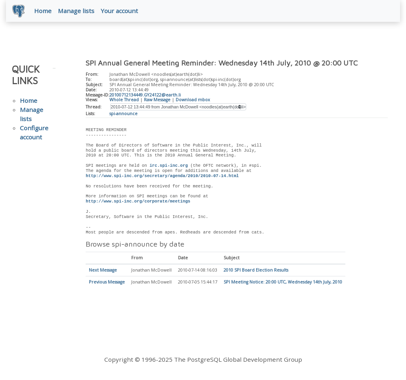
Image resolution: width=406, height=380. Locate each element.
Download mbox (193, 99)
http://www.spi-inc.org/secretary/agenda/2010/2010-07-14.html (162, 176)
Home (43, 11)
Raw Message (157, 99)
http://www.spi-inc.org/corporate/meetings (138, 201)
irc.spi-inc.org (168, 165)
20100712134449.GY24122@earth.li (145, 95)
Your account (119, 11)
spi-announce (123, 113)
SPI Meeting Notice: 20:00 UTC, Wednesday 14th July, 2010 (283, 282)
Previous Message (107, 282)
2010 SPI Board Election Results (256, 270)
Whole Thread (124, 99)
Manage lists (76, 11)
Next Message (103, 270)
